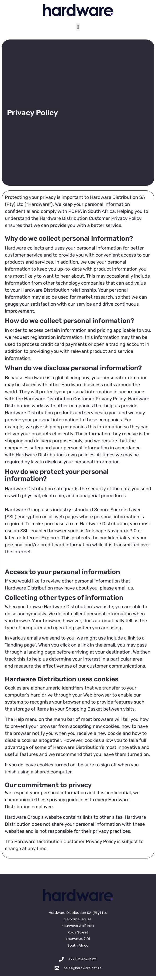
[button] (78, 27)
